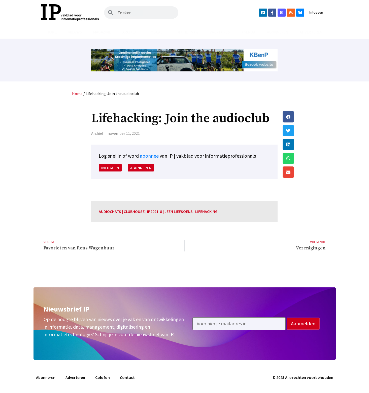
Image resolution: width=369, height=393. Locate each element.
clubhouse (134, 211)
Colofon (102, 377)
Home (52, 31)
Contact (127, 377)
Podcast (156, 31)
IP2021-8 (154, 211)
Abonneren (277, 31)
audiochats (110, 211)
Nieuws (75, 31)
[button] (304, 116)
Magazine (102, 31)
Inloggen (316, 12)
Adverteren (311, 31)
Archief (129, 31)
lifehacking (206, 211)
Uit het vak (187, 31)
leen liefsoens (178, 211)
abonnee (149, 156)
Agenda (248, 31)
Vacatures (220, 31)
